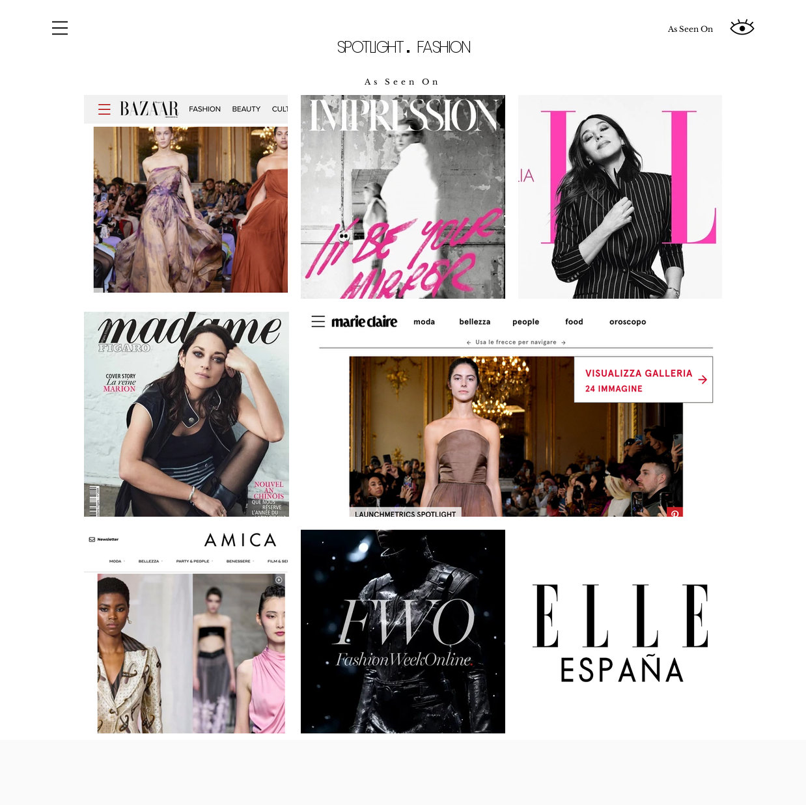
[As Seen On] (690, 29)
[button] (60, 28)
